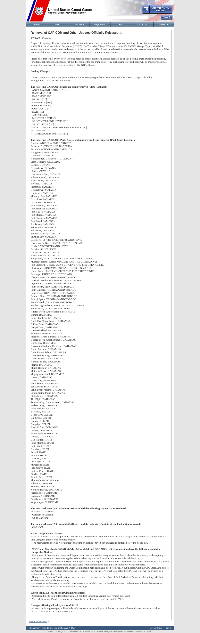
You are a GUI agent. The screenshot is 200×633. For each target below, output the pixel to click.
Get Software (156, 628)
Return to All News (38, 621)
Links (168, 628)
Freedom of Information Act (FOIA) (59, 628)
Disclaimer (34, 628)
